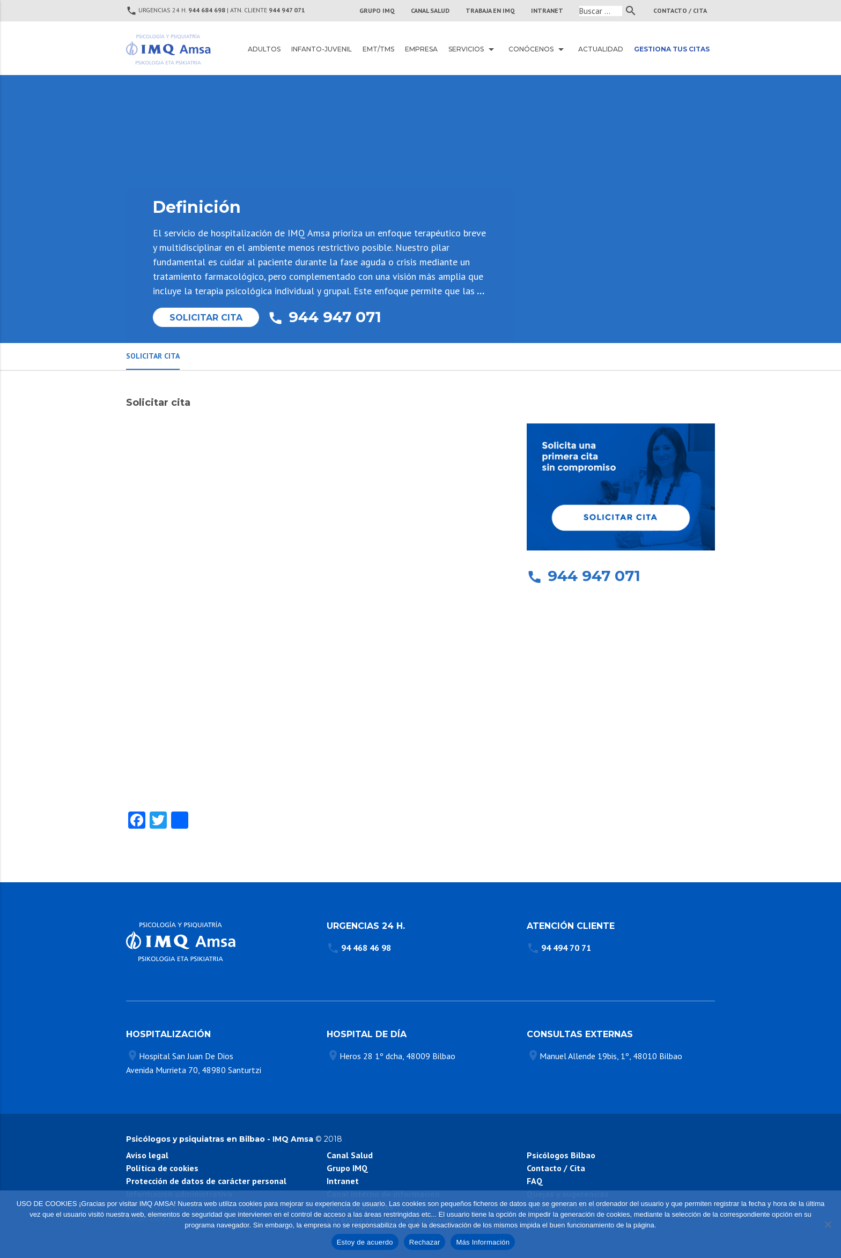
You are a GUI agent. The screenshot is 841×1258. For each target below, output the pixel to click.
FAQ (535, 1180)
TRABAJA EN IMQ (490, 10)
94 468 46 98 (366, 947)
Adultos (264, 49)
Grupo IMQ (377, 10)
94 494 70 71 (566, 947)
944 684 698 (206, 10)
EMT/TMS (378, 49)
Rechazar (424, 1242)
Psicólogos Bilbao (561, 1155)
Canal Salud (350, 1155)
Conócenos (537, 49)
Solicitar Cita (205, 317)
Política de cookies (162, 1168)
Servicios (473, 49)
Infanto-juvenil (321, 49)
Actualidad (600, 49)
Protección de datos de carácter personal (206, 1180)
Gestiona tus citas (672, 49)
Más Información (483, 1242)
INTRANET (547, 10)
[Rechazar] (827, 1224)
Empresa (421, 49)
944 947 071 (287, 10)
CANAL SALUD (430, 10)
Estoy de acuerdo (365, 1242)
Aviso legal (147, 1155)
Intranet (343, 1180)
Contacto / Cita (680, 10)
